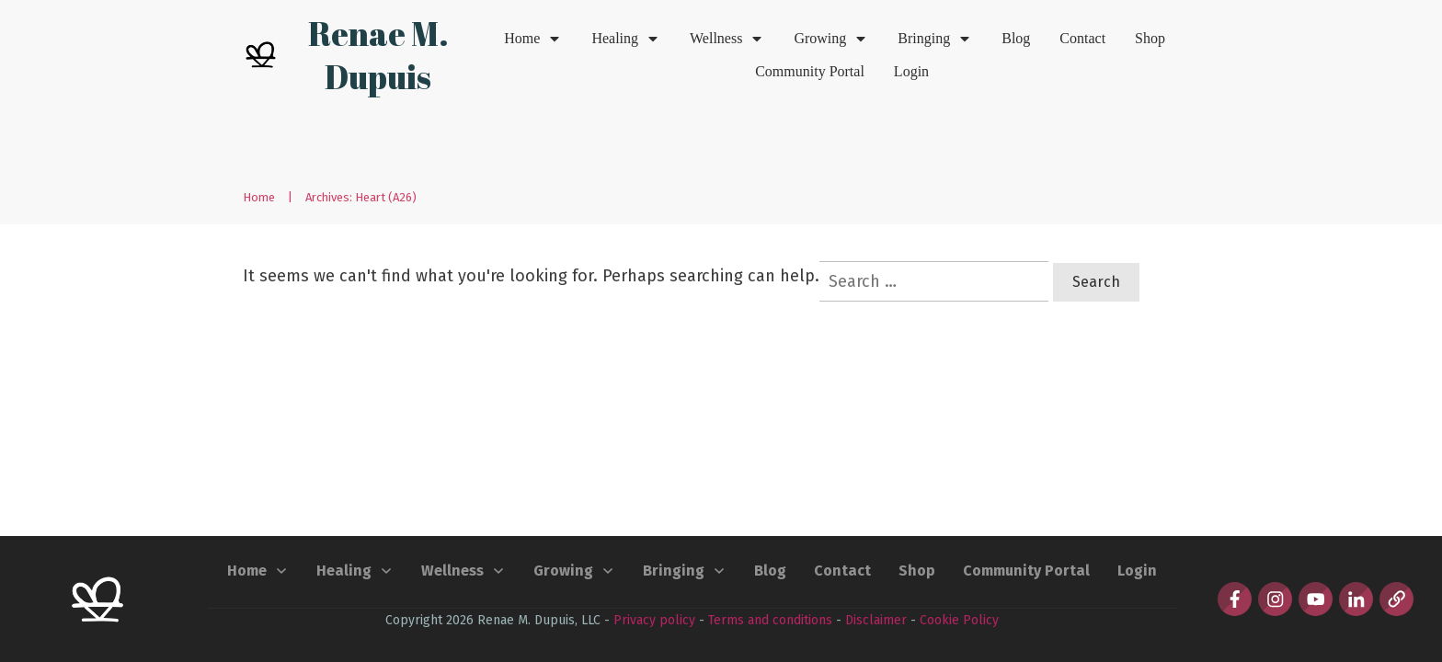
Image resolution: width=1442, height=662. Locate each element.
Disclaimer (876, 620)
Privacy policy (654, 620)
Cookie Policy (959, 620)
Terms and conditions (770, 620)
